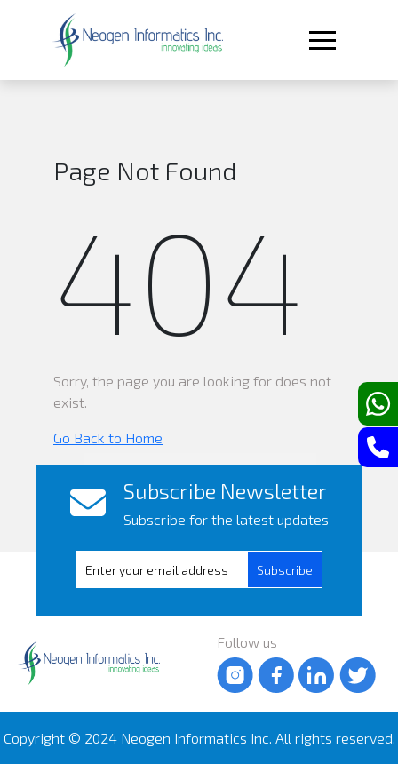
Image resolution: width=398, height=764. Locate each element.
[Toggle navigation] (321, 40)
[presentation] (176, 570)
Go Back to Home (108, 437)
